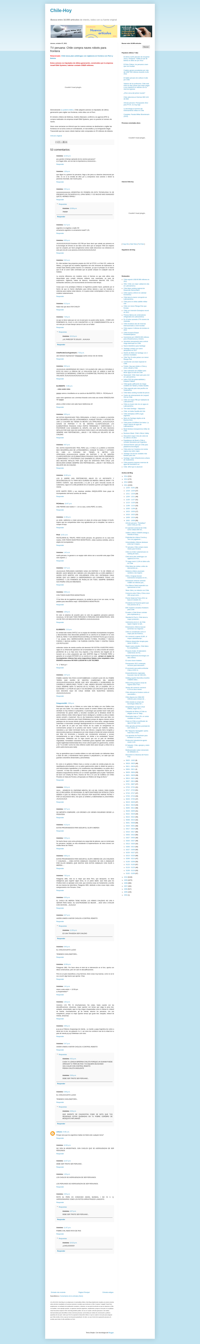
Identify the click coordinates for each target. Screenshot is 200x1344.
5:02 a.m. (67, 260)
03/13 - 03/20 (130, 844)
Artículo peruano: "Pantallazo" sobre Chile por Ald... (136, 524)
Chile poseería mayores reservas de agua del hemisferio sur (136, 463)
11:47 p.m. (67, 1228)
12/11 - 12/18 (130, 494)
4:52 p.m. (67, 189)
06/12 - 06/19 (130, 805)
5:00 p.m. (73, 1075)
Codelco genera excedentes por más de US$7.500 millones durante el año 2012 (136, 72)
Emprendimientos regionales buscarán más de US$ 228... (136, 674)
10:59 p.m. (67, 964)
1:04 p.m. (67, 612)
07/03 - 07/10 (130, 796)
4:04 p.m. (73, 1111)
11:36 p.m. (67, 517)
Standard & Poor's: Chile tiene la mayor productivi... (137, 618)
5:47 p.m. (67, 1043)
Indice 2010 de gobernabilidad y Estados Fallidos (134, 380)
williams (59, 1132)
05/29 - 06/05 (130, 811)
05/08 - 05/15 (130, 820)
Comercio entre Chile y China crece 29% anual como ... (138, 594)
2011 (126, 485)
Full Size (141, 244)
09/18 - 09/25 (130, 763)
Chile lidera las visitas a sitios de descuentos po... (137, 567)
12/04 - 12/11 (130, 497)
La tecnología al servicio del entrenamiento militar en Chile (134, 109)
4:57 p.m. (73, 1211)
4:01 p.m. (73, 1059)
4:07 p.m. (67, 809)
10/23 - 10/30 (130, 511)
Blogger (111, 1333)
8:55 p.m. (67, 240)
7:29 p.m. (67, 317)
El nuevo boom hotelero (134, 660)
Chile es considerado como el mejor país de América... (136, 632)
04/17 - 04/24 (130, 829)
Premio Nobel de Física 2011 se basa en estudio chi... (136, 599)
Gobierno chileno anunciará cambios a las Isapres (135, 572)
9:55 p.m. (67, 414)
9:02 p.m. (67, 366)
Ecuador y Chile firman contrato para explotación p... (136, 613)
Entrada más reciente (58, 1292)
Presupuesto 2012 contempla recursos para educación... (135, 664)
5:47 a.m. (67, 568)
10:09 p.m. (73, 208)
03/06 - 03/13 (130, 847)
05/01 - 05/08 (130, 823)
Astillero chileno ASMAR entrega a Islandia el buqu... (137, 533)
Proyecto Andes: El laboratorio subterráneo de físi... (136, 652)
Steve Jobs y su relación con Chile (137, 590)
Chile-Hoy (61, 10)
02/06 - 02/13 (130, 858)
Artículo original (56, 136)
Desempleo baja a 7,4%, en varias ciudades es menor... (137, 717)
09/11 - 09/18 (130, 766)
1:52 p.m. (67, 1002)
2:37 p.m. (67, 675)
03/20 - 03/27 (130, 841)
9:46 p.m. (69, 386)
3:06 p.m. (67, 1026)
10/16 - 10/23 (130, 514)
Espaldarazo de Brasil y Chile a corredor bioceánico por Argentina (135, 441)
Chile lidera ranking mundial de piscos (136, 393)
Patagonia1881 (61, 703)
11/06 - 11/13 (130, 506)
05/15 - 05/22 (130, 817)
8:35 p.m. (67, 897)
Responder (60, 164)
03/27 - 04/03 (130, 838)
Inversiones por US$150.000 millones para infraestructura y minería (136, 338)
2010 (126, 877)
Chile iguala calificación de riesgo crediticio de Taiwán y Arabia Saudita (136, 385)
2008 (126, 883)
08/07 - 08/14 (130, 781)
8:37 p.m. (67, 915)
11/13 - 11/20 (130, 502)
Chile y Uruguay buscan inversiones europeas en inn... (137, 577)
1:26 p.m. (67, 171)
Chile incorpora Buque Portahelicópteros (131, 333)
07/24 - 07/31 (130, 787)
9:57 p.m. (67, 445)
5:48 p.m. (67, 1092)
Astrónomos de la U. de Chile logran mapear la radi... (135, 623)
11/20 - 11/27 (130, 500)
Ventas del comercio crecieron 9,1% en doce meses (136, 688)
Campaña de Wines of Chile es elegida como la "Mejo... (136, 712)
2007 (126, 886)
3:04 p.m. (67, 787)
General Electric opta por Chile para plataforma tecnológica (136, 445)
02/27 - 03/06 (130, 850)
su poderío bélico (67, 110)
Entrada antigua (108, 1292)
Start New (133, 244)
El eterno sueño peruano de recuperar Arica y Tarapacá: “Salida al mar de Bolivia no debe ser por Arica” (136, 58)
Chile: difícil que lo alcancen (133, 467)
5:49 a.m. (66, 1132)
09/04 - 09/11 (130, 769)
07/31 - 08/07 (130, 784)
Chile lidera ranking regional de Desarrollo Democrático (134, 289)
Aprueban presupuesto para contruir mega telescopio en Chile (136, 342)
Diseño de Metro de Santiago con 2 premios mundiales (136, 354)
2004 (126, 895)
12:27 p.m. (67, 1161)
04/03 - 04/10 (130, 835)
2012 (126, 482)
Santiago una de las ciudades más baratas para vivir (135, 454)
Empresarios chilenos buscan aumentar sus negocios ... (136, 628)
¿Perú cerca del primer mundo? (134, 93)
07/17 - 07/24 (130, 790)
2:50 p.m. (71, 703)
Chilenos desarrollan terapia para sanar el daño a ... (137, 642)
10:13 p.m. (73, 336)
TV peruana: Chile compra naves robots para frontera (137, 548)
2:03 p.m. (67, 1194)
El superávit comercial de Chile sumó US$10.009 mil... (136, 529)
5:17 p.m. (67, 225)
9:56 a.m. (67, 592)
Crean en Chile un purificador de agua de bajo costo (137, 722)
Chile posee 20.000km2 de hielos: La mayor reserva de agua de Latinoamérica (136, 424)
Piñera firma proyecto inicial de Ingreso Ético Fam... (136, 683)
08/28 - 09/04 (130, 772)
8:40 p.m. (67, 947)
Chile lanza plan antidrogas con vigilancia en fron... (136, 557)
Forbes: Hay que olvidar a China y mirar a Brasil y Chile (135, 367)
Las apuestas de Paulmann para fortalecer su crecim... (137, 736)
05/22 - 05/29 (130, 814)
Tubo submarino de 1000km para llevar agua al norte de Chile (135, 371)
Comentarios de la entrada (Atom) (71, 1296)
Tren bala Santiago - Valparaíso (134, 409)
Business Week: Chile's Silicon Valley (136, 433)
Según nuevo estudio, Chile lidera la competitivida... (137, 647)
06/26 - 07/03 (130, 799)
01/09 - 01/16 (130, 870)
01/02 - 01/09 (130, 873)
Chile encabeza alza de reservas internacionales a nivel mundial (135, 324)
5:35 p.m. (67, 838)
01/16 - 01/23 (130, 867)
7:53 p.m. (81, 353)
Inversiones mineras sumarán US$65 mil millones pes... (136, 581)
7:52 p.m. (67, 875)
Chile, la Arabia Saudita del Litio (134, 411)
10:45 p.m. (67, 475)
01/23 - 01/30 (130, 864)
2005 (126, 892)
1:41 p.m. (67, 986)
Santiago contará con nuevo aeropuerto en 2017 (133, 349)
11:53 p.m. (73, 930)
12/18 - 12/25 (130, 491)
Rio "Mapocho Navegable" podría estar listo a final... (137, 732)
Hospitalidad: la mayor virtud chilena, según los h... (135, 708)
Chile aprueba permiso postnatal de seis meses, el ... (138, 727)
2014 (126, 476)
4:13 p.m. (67, 825)
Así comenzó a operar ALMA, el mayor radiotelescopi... (136, 637)
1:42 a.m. (67, 552)
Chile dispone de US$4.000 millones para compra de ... (136, 698)
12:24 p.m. (67, 156)
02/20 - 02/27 (130, 852)
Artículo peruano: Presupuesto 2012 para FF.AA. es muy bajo (136, 104)
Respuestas (63, 204)
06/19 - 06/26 (130, 802)
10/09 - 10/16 (130, 517)
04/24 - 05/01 (130, 826)
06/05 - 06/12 (130, 808)
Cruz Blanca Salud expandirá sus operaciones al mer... (137, 586)
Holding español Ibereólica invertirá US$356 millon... (137, 679)
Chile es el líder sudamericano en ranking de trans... (137, 553)
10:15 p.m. (73, 1243)
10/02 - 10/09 (130, 520)
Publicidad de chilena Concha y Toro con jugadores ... (136, 538)
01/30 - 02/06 (130, 862)
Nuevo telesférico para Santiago (134, 346)
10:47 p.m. (68, 504)
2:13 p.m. (69, 629)
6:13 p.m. (67, 303)
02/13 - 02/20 (130, 856)
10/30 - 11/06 (130, 508)
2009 (126, 880)
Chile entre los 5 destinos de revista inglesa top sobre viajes (136, 450)
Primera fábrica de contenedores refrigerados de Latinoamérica (135, 316)
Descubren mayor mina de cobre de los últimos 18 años (136, 437)
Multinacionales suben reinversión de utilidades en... (137, 751)
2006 (126, 889)
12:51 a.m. (64, 535)
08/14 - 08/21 (130, 778)
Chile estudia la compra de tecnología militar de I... (135, 703)
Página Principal (84, 1292)
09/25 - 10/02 (130, 760)
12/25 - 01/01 (130, 488)
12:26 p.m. (67, 1145)
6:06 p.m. (67, 856)
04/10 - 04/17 (130, 832)
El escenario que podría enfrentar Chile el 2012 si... (137, 669)
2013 (126, 479)
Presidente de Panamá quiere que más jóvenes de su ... (137, 604)
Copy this (126, 244)
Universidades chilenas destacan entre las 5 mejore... (137, 543)
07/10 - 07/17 (130, 793)
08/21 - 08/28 (130, 775)
